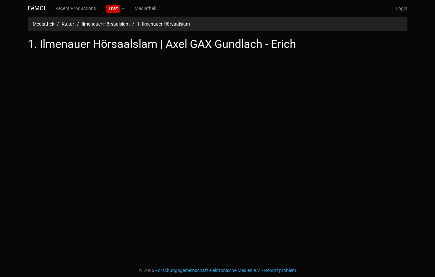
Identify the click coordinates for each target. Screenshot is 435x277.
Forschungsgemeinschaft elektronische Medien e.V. (208, 270)
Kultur (68, 24)
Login (401, 8)
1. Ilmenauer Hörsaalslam (163, 24)
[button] (115, 8)
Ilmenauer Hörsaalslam (106, 24)
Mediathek (145, 8)
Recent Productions (75, 8)
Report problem (280, 270)
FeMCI (36, 8)
